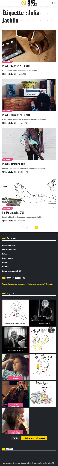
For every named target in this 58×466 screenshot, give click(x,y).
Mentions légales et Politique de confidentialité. (28, 463)
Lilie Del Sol (12, 74)
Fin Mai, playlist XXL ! (14, 212)
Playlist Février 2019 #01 (16, 66)
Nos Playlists (7, 61)
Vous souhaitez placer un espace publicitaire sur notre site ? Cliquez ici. (28, 284)
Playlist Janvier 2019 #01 (16, 115)
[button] (4, 3)
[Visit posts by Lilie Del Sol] (3, 74)
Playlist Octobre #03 (13, 163)
